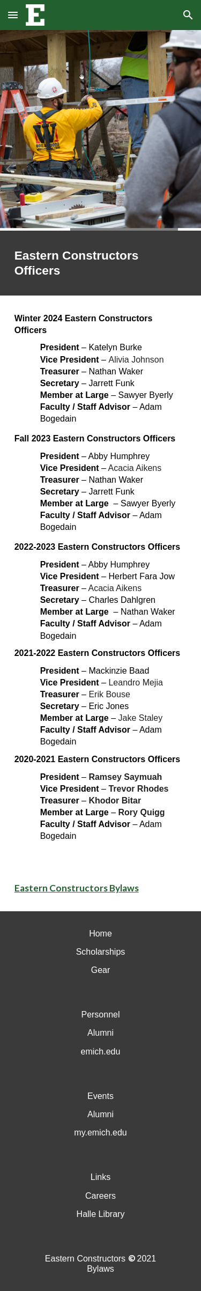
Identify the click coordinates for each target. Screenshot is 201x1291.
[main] (100, 263)
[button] (13, 14)
